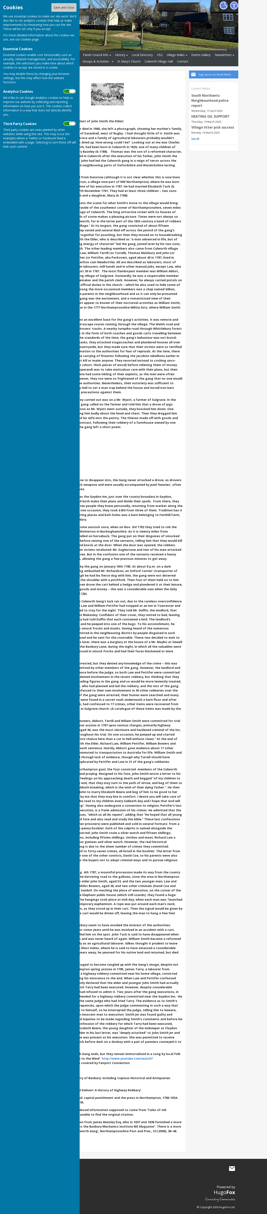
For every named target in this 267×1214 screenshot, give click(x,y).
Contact (182, 61)
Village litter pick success (212, 127)
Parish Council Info (95, 55)
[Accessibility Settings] (234, 5)
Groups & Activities (96, 61)
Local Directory (142, 55)
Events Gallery (201, 55)
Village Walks (176, 55)
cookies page (30, 39)
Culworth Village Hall (159, 61)
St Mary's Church (128, 61)
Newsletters (223, 55)
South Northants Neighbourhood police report (210, 100)
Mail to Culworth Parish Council (232, 1169)
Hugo (224, 1192)
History (120, 55)
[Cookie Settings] (223, 5)
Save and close (64, 7)
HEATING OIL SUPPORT (210, 116)
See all (195, 138)
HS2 (160, 55)
